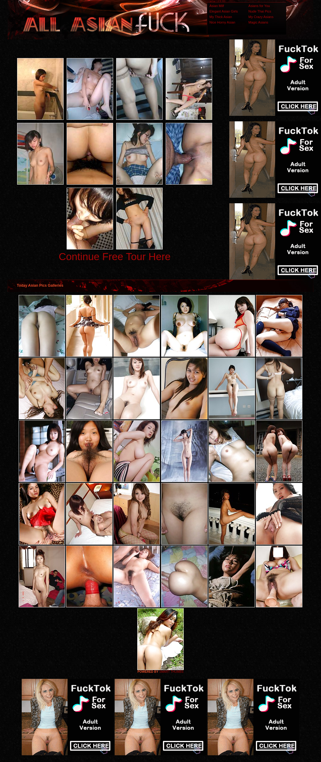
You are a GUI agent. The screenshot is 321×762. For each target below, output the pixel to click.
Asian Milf (216, 6)
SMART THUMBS (171, 671)
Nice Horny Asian (222, 22)
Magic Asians (258, 22)
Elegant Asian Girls (223, 11)
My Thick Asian (220, 17)
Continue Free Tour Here (115, 256)
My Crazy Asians (261, 17)
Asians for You (259, 6)
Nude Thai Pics (260, 11)
